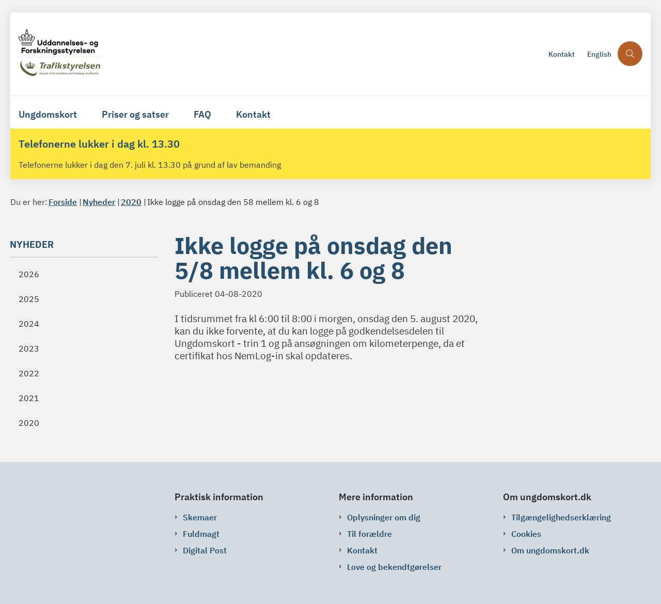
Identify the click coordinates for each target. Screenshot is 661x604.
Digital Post (205, 550)
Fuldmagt (201, 534)
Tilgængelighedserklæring (561, 517)
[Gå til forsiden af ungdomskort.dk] (280, 54)
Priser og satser (135, 114)
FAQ (202, 114)
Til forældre (369, 534)
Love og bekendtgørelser (394, 567)
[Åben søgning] (630, 53)
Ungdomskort (48, 114)
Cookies (526, 534)
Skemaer (200, 517)
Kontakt (253, 114)
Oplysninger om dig (383, 517)
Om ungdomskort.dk (550, 550)
